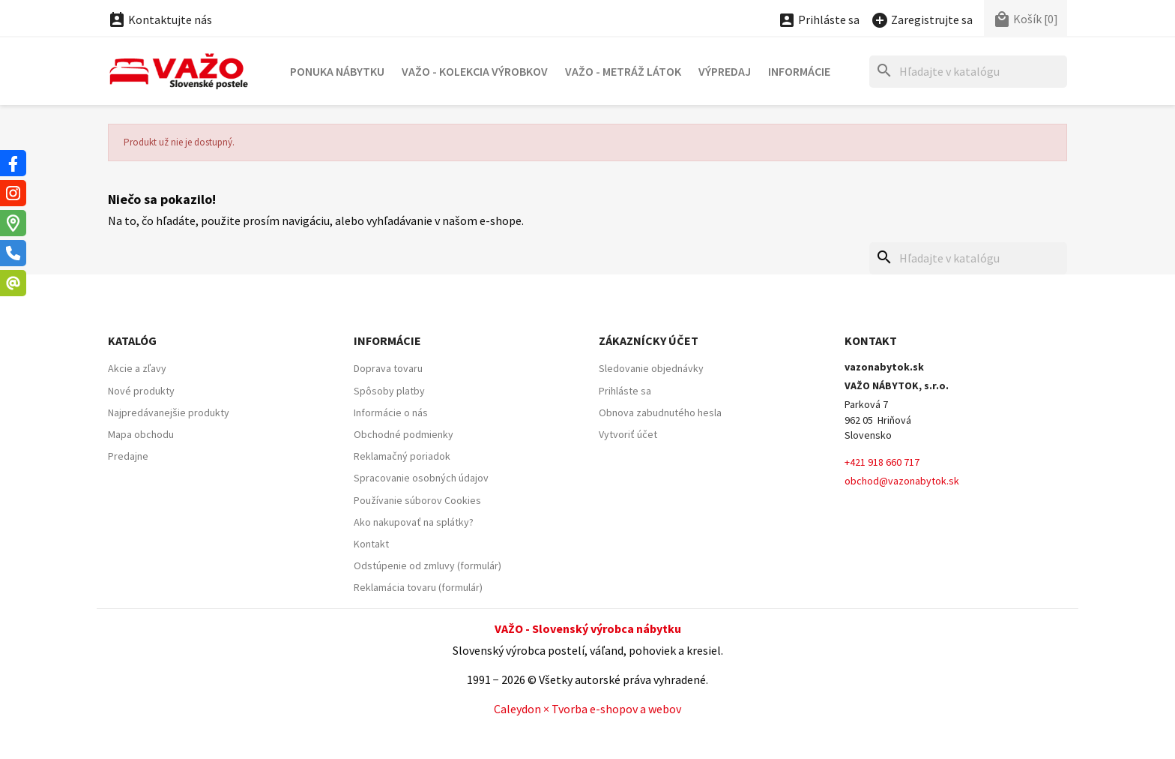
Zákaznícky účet (648, 340)
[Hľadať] (968, 72)
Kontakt (371, 543)
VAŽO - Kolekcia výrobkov (475, 71)
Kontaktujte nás (160, 19)
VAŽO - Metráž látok (623, 71)
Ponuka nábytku (337, 71)
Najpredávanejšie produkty (168, 412)
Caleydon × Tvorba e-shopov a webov (587, 708)
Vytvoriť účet (628, 434)
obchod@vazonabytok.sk (902, 481)
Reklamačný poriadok (402, 456)
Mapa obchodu (141, 434)
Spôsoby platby (389, 391)
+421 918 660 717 (882, 462)
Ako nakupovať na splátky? (414, 522)
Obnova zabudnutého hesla (660, 412)
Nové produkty (141, 391)
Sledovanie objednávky (651, 368)
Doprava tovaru (388, 368)
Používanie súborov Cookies (417, 500)
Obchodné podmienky (403, 434)
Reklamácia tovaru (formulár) (418, 587)
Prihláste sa (625, 391)
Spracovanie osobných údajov (421, 477)
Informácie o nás (391, 412)
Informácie (799, 71)
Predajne (128, 456)
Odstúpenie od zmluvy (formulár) (427, 565)
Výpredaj (724, 71)
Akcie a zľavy (137, 368)
